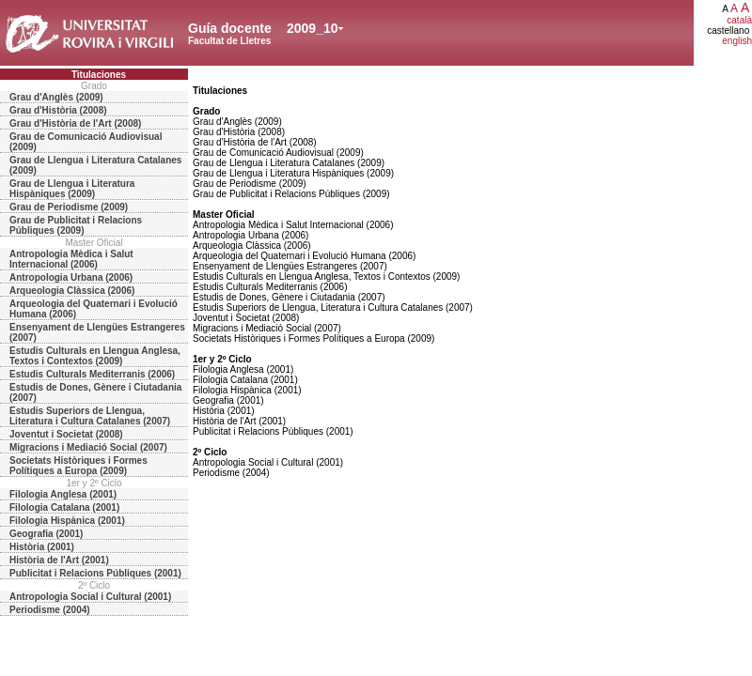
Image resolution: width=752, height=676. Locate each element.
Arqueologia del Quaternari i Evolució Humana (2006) (93, 309)
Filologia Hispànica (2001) (67, 520)
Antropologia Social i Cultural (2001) (90, 597)
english (737, 41)
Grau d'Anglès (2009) (56, 97)
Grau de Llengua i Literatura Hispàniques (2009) (71, 188)
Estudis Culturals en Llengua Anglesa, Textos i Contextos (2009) (94, 356)
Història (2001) (41, 547)
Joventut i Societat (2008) (66, 434)
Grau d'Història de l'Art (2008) (75, 123)
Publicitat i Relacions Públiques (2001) (95, 573)
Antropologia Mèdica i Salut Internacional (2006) (71, 259)
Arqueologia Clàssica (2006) (71, 290)
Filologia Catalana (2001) (64, 507)
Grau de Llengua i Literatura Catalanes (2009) (95, 165)
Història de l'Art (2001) (59, 560)
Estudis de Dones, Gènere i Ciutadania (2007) (95, 392)
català (739, 20)
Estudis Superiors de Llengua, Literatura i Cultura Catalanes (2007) (89, 416)
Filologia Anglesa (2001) (63, 494)
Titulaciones (98, 74)
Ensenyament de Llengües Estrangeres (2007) (97, 332)
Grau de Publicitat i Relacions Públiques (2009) (75, 225)
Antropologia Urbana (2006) (71, 277)
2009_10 (312, 28)
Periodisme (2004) (49, 610)
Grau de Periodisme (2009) (68, 207)
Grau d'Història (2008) (58, 110)
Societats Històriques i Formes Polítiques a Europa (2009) (78, 465)
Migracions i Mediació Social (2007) (88, 447)
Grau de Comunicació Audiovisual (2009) (85, 141)
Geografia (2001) (46, 534)
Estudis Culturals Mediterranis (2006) (92, 374)
